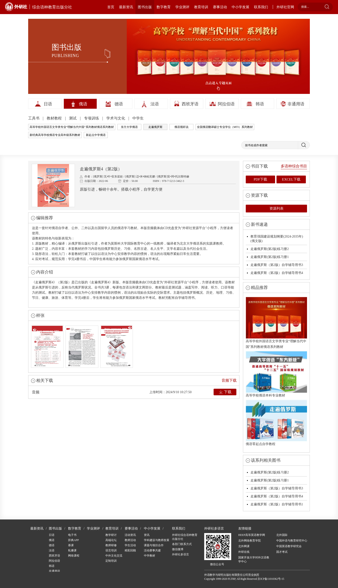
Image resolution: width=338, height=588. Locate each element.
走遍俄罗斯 (155, 127)
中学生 (138, 118)
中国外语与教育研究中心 (291, 540)
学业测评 (182, 7)
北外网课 (244, 546)
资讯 (147, 535)
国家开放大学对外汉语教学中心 (253, 559)
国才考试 (282, 551)
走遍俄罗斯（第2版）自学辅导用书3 (276, 265)
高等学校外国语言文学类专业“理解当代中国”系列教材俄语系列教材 (72, 127)
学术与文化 (116, 118)
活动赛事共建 (152, 550)
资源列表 (276, 208)
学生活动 (130, 545)
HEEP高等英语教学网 (251, 535)
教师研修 (111, 545)
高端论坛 (111, 540)
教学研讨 (111, 535)
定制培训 (111, 560)
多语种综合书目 (294, 166)
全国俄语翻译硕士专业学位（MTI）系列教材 (225, 127)
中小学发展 (240, 7)
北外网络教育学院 (249, 540)
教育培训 (201, 7)
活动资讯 (130, 535)
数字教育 (164, 7)
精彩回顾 (130, 550)
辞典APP (73, 540)
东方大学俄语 (129, 127)
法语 (154, 104)
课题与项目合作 (154, 545)
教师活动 (130, 540)
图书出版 (145, 7)
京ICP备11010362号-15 (270, 578)
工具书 (34, 118)
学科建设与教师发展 (156, 540)
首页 (110, 7)
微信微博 (177, 549)
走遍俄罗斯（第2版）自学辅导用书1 (276, 504)
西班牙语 (190, 104)
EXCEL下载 (291, 179)
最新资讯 (126, 7)
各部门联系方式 (182, 544)
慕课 (71, 545)
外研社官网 (285, 7)
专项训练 (92, 118)
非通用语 (296, 104)
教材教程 (55, 118)
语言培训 (111, 550)
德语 (119, 104)
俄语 (83, 104)
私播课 (72, 550)
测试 (73, 118)
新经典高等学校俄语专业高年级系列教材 (55, 135)
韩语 (260, 104)
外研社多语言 (180, 554)
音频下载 (229, 380)
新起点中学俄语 (96, 135)
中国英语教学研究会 (289, 546)
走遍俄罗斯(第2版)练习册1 (269, 257)
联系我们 (261, 7)
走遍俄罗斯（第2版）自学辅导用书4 (276, 273)
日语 (48, 104)
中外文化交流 (113, 555)
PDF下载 (260, 179)
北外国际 (282, 535)
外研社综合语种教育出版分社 (184, 537)
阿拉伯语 (226, 104)
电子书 (72, 535)
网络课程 (73, 555)
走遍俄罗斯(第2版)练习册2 (269, 249)
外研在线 (244, 551)
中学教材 (149, 555)
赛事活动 (220, 7)
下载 (227, 392)
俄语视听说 (181, 127)
